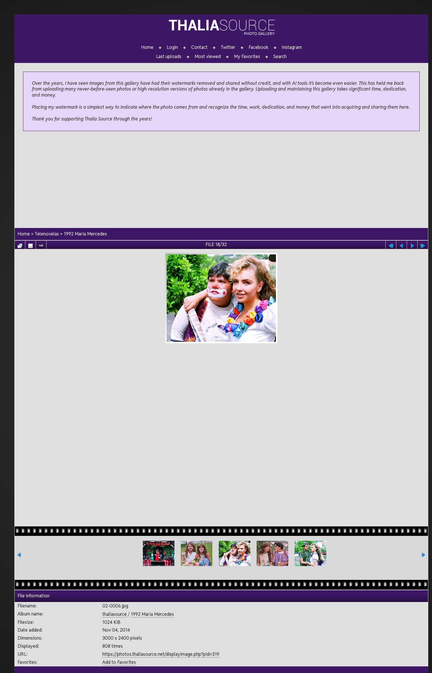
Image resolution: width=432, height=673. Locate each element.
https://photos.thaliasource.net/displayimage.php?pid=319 (160, 654)
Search (280, 57)
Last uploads (168, 57)
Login (172, 47)
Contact (199, 47)
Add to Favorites (119, 662)
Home (147, 47)
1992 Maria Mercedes (85, 234)
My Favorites (247, 57)
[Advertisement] (221, 180)
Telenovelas (47, 234)
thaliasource (114, 614)
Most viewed (208, 57)
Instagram (292, 47)
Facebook (258, 47)
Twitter (228, 47)
